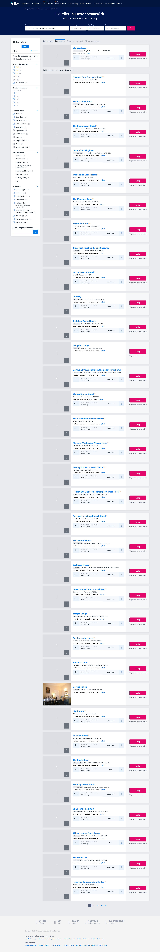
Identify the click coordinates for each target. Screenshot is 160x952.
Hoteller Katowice (30, 945)
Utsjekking (90, 25)
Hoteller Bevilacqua (97, 939)
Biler (82, 3)
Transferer (98, 3)
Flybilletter (36, 3)
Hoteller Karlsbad (69, 939)
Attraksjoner (110, 3)
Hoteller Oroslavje (31, 939)
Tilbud (88, 3)
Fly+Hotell (26, 3)
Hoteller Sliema (69, 945)
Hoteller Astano (56, 945)
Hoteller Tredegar (83, 939)
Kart (25, 46)
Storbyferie (48, 3)
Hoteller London (44, 945)
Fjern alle (34, 51)
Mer (119, 3)
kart (88, 54)
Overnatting (73, 3)
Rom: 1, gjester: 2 (112, 28)
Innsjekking (73, 25)
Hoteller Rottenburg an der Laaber (50, 939)
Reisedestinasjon (30, 25)
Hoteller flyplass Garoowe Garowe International (91, 945)
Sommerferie (60, 3)
